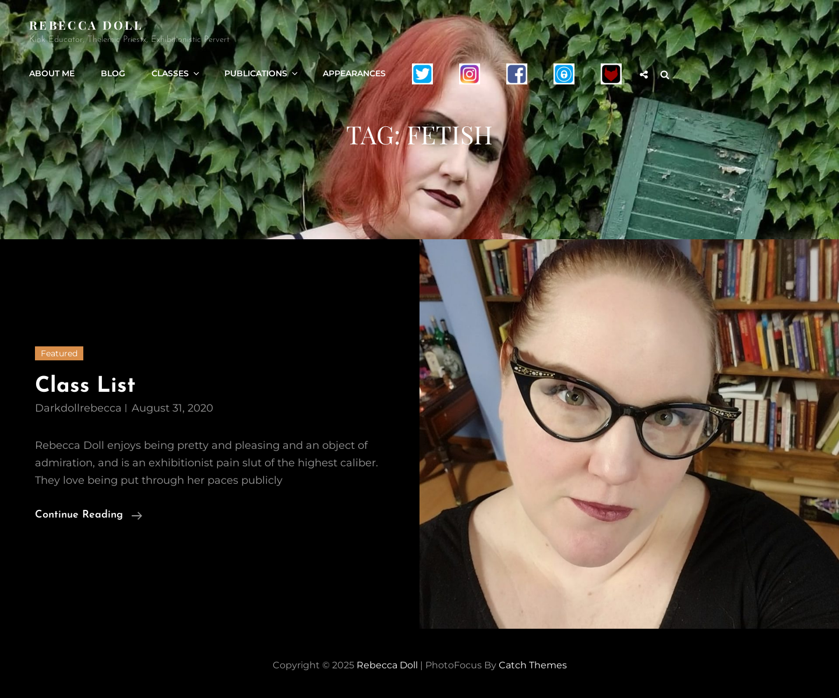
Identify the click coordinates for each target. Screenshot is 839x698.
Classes (176, 73)
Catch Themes (533, 665)
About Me (52, 73)
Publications (261, 73)
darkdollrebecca (78, 408)
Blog (113, 73)
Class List (85, 386)
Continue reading (88, 513)
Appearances (354, 73)
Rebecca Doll (86, 25)
